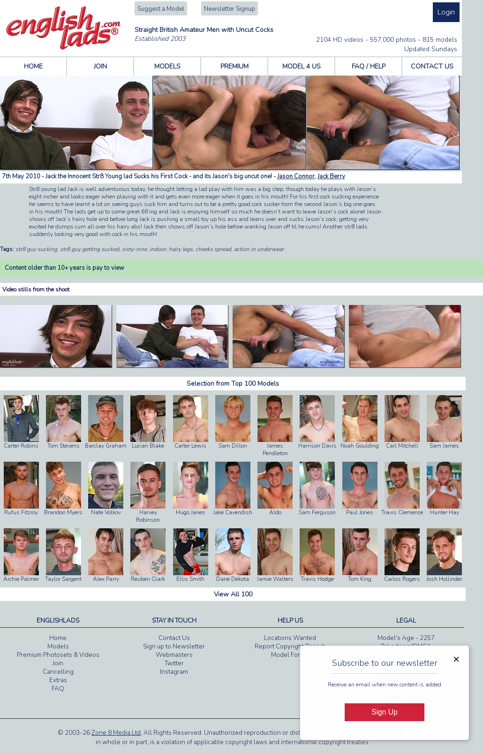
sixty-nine (134, 249)
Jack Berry (331, 176)
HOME (33, 66)
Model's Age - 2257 (406, 638)
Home (58, 638)
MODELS (167, 66)
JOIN (100, 66)
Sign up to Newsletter (174, 646)
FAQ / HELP (368, 66)
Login (446, 12)
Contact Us (174, 638)
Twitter (174, 663)
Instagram (174, 672)
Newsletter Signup (229, 9)
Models (58, 646)
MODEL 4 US (301, 66)
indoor (158, 249)
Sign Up (384, 712)
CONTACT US (432, 66)
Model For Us (290, 655)
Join (58, 663)
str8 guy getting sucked (89, 249)
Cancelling (58, 672)
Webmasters (174, 655)
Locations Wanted (290, 638)
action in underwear (259, 249)
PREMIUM (234, 66)
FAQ (58, 689)
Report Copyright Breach (290, 646)
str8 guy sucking (36, 249)
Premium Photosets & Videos (58, 655)
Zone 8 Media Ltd (116, 733)
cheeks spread (213, 249)
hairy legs (181, 249)
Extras (58, 680)
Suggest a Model (160, 9)
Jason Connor (296, 176)
